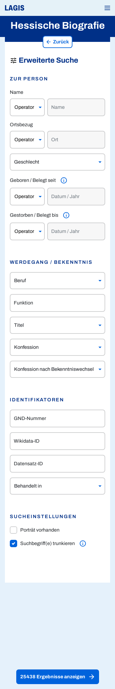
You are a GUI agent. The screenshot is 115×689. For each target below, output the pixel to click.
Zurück (57, 42)
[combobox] (51, 280)
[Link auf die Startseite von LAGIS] (35, 8)
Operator (24, 107)
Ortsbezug (21, 124)
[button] (107, 8)
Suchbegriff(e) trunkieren (42, 543)
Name (16, 92)
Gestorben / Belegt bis (34, 215)
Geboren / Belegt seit (33, 180)
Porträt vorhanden (34, 530)
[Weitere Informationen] (64, 180)
